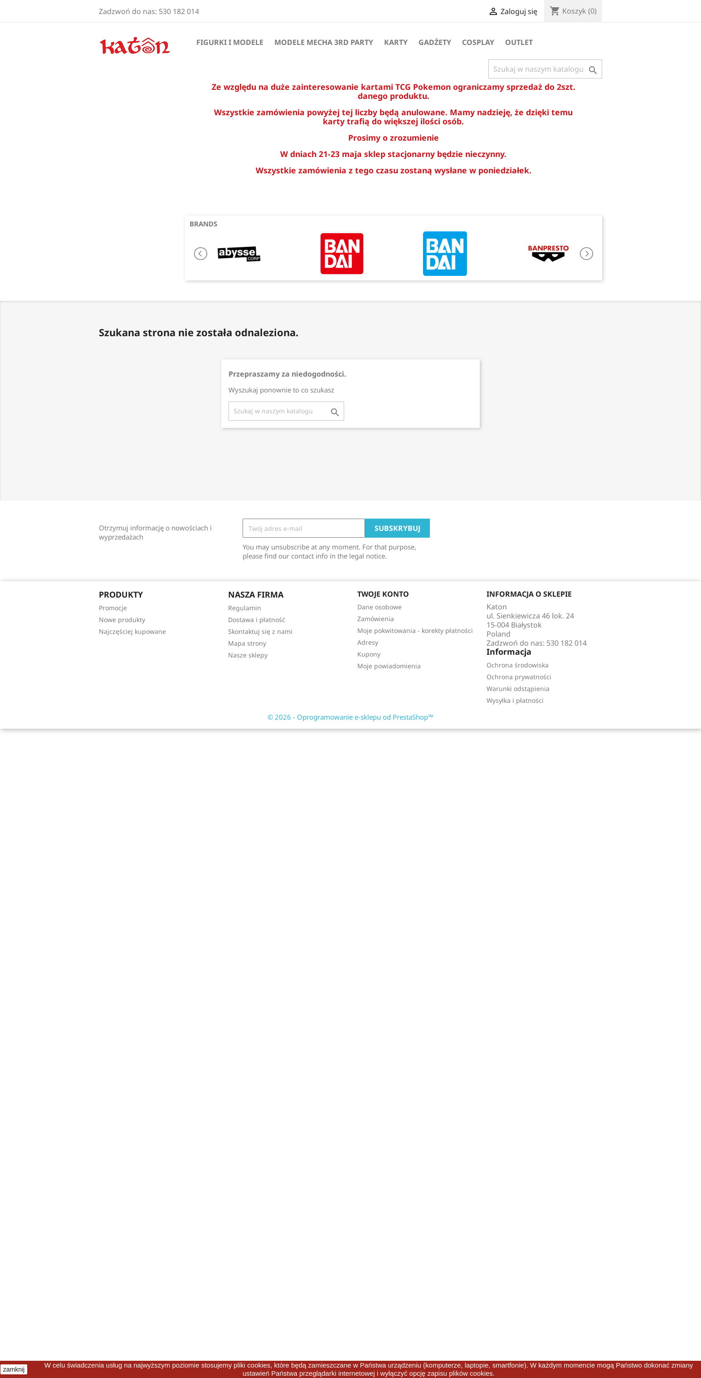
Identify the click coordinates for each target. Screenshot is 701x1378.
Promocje (113, 607)
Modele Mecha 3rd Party (323, 42)
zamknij (13, 1369)
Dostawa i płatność (256, 619)
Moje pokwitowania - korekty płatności (415, 630)
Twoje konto (383, 594)
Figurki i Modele (229, 42)
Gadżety (435, 42)
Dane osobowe (379, 607)
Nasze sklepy (248, 655)
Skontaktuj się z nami (260, 631)
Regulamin (244, 607)
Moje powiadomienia (389, 666)
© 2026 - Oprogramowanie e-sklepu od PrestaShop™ (350, 716)
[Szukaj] (545, 68)
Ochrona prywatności (519, 676)
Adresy (367, 642)
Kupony (368, 654)
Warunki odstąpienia (518, 688)
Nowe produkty (122, 619)
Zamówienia (375, 618)
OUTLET (519, 42)
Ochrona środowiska (518, 665)
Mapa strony (247, 643)
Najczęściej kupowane (132, 631)
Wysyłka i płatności (515, 700)
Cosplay (478, 42)
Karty (396, 42)
